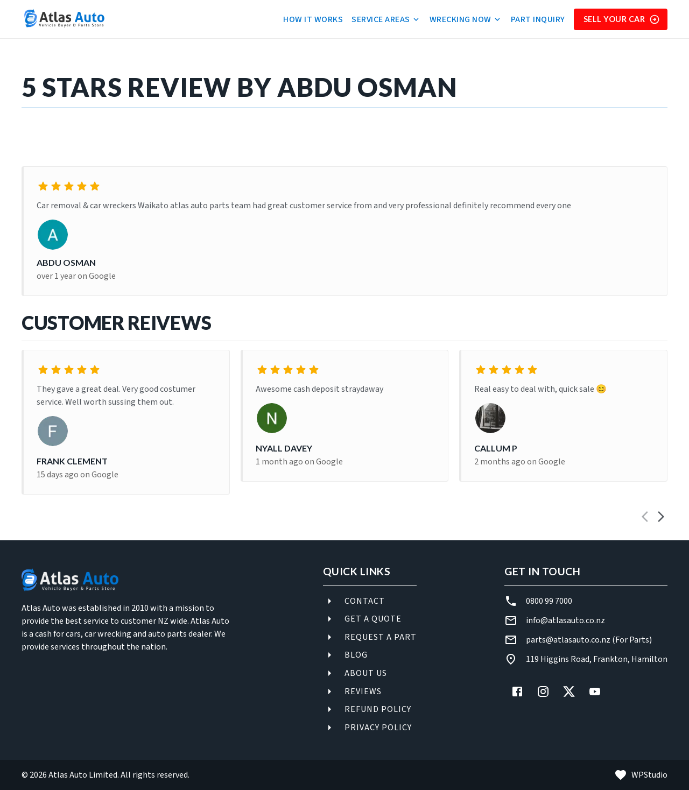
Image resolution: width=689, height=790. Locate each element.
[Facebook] (517, 691)
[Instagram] (543, 691)
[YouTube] (595, 691)
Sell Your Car (621, 19)
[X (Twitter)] (569, 691)
